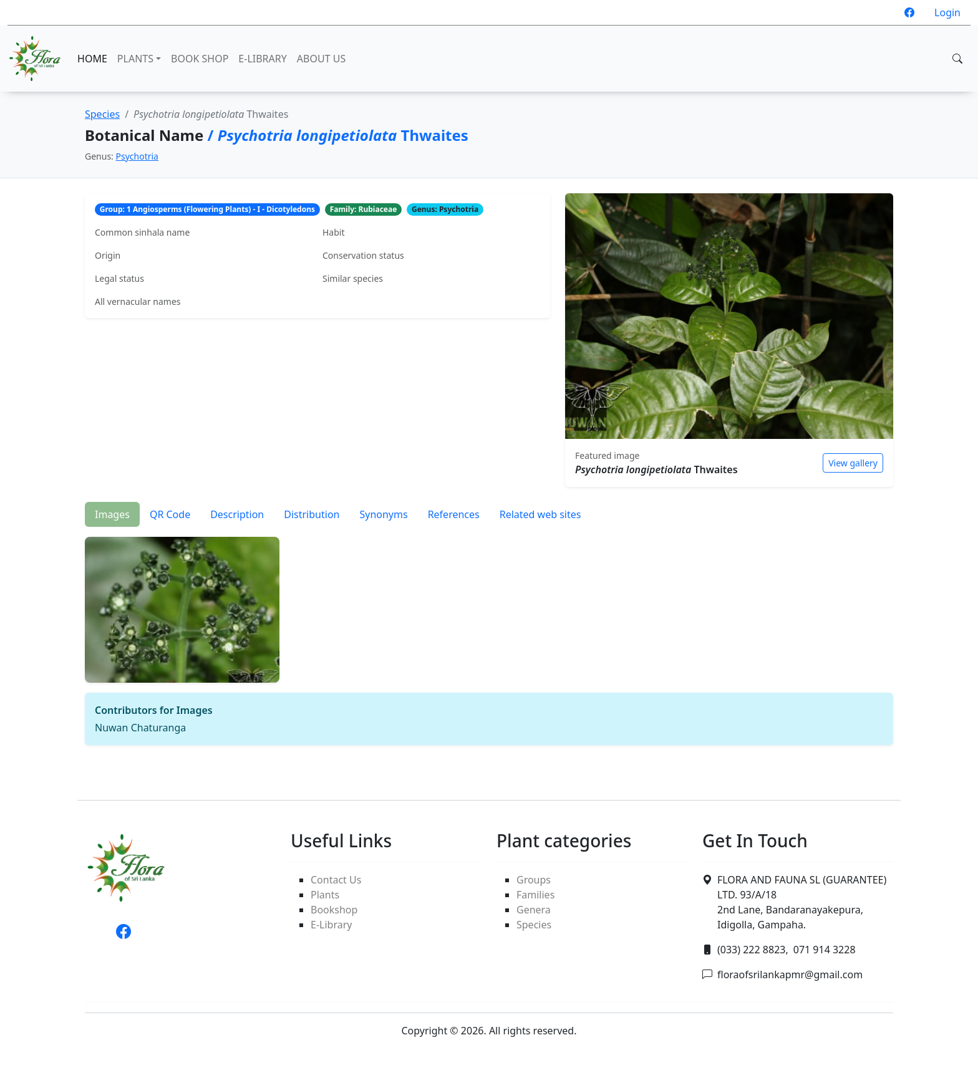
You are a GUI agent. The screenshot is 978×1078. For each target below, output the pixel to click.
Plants (325, 895)
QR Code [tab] (170, 514)
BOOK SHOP (199, 58)
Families (535, 895)
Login (947, 12)
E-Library (331, 924)
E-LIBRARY (262, 58)
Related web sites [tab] (540, 514)
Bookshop (334, 910)
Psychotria (137, 156)
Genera (533, 910)
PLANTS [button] (135, 58)
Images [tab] (112, 514)
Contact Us (336, 880)
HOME (92, 58)
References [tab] (454, 514)
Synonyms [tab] (383, 514)
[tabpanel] (489, 636)
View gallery (853, 463)
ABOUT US (321, 58)
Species (102, 114)
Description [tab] (237, 514)
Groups (533, 880)
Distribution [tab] (311, 514)
